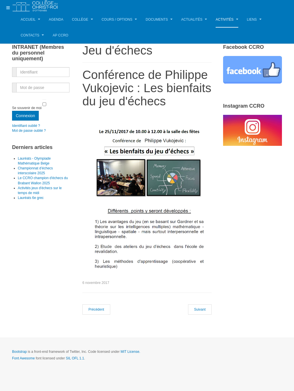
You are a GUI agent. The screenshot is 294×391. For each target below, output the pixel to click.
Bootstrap (19, 352)
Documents (159, 20)
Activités (227, 20)
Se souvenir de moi (27, 108)
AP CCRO (60, 35)
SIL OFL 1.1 (75, 358)
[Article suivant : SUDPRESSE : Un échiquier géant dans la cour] (200, 309)
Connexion (25, 115)
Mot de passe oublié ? (29, 131)
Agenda (56, 20)
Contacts (32, 35)
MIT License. (130, 352)
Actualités (194, 20)
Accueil (30, 20)
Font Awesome (23, 358)
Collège (82, 20)
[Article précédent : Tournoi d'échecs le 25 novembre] (96, 309)
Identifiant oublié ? (26, 126)
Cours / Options (119, 20)
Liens (254, 20)
